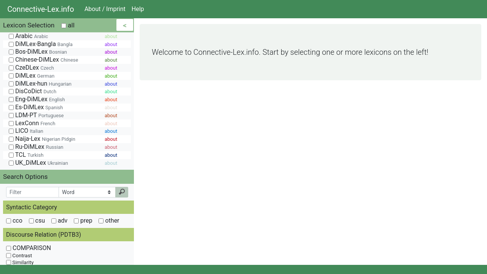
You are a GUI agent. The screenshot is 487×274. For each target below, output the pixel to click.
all (68, 25)
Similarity (19, 262)
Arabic (28, 36)
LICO (26, 130)
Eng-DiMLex (37, 99)
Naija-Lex (42, 138)
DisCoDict (32, 91)
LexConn (32, 123)
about (111, 36)
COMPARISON (28, 248)
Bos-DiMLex (38, 51)
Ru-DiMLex (36, 146)
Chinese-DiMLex (43, 59)
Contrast (19, 255)
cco (14, 220)
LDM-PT (36, 115)
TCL (26, 154)
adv (59, 220)
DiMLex (31, 75)
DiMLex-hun (40, 83)
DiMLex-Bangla (41, 44)
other (109, 220)
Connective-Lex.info (40, 9)
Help (138, 9)
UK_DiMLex (38, 162)
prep (83, 220)
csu (37, 220)
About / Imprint (105, 9)
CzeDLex (31, 67)
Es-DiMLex (36, 107)
